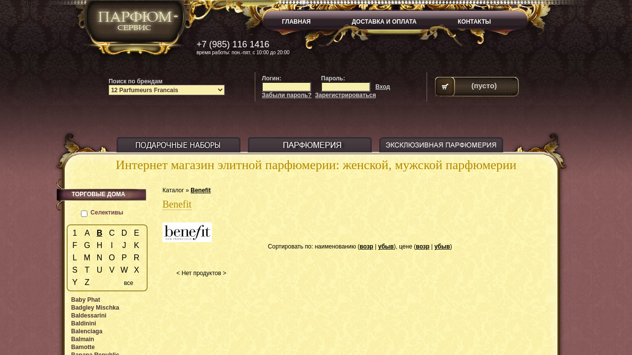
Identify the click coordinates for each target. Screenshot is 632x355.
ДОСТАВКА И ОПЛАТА (384, 21)
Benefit (201, 190)
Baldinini (83, 323)
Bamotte (83, 347)
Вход (382, 86)
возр (366, 246)
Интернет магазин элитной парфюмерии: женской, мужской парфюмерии (316, 165)
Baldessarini (88, 315)
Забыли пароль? (287, 95)
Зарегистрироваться (345, 95)
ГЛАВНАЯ (296, 21)
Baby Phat (85, 299)
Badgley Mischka (95, 307)
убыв (386, 246)
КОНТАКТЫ (474, 21)
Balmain (82, 339)
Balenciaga (86, 331)
